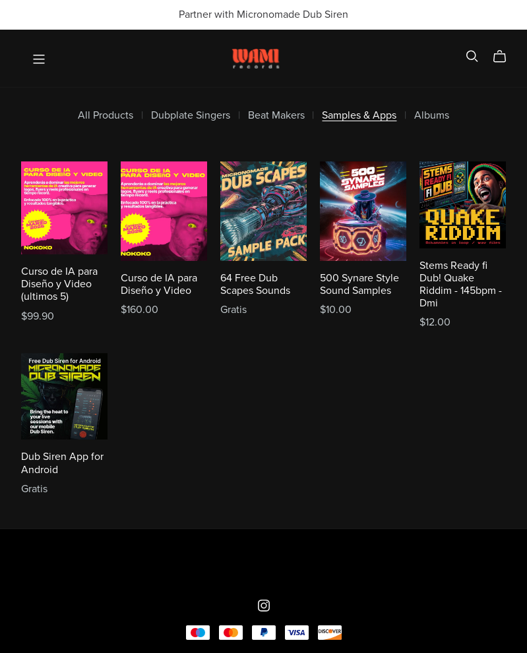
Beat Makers (276, 115)
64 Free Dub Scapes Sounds (255, 284)
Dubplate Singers (190, 115)
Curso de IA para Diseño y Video (159, 284)
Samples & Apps (359, 115)
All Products (105, 115)
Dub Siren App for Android (62, 463)
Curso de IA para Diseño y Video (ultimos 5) (59, 284)
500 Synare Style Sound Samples (359, 284)
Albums (431, 115)
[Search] (472, 56)
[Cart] (505, 56)
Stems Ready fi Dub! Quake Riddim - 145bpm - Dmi (460, 284)
